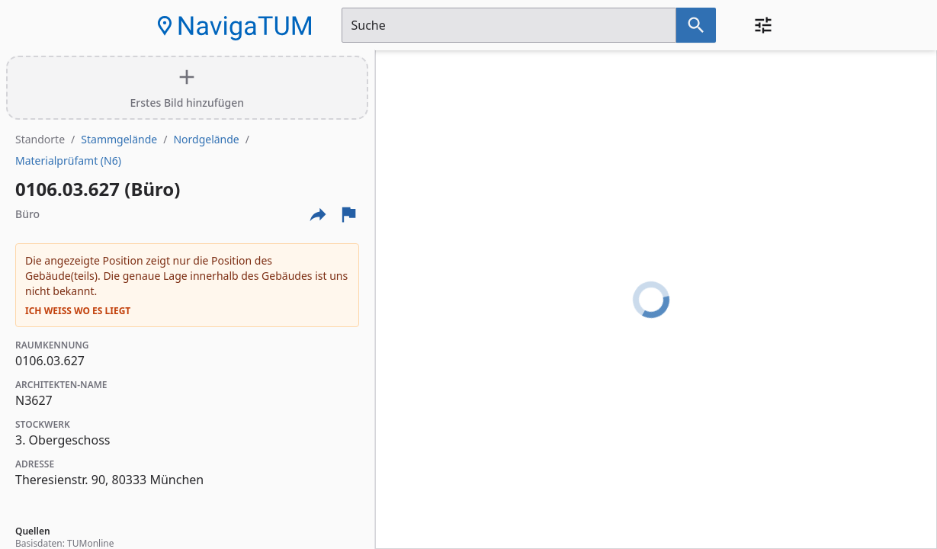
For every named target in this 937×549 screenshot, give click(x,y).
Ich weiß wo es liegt (77, 311)
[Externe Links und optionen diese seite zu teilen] (318, 214)
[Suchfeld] (508, 25)
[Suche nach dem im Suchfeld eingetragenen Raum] (696, 25)
